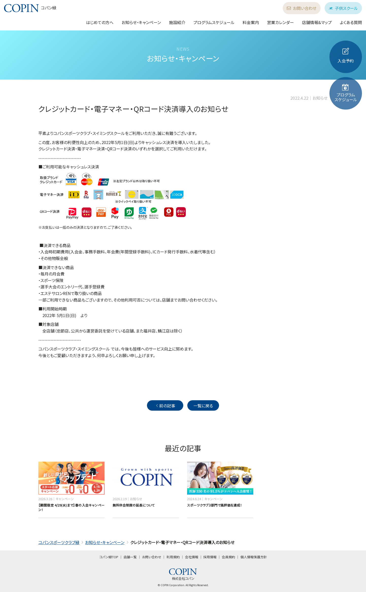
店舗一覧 (130, 556)
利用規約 (173, 556)
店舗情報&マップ (317, 22)
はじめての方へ (99, 22)
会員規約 (228, 556)
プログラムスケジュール (214, 22)
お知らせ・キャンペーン (141, 22)
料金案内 (251, 22)
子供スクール (343, 8)
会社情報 (191, 556)
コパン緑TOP (108, 556)
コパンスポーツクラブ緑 (58, 542)
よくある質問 (351, 22)
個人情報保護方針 (253, 556)
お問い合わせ (302, 8)
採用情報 (210, 556)
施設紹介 (177, 22)
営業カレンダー (280, 22)
